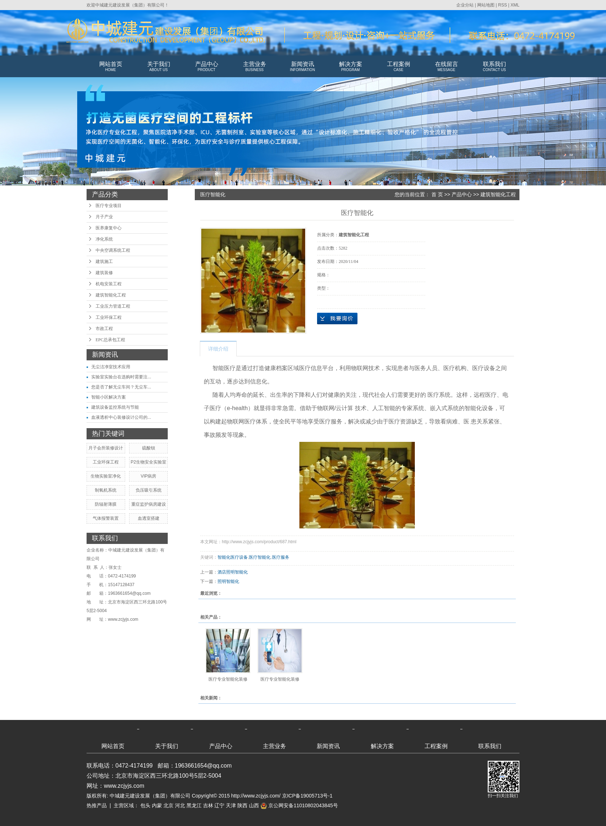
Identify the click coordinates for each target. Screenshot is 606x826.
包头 (145, 805)
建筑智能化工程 (111, 295)
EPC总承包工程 (110, 339)
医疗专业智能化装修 (227, 679)
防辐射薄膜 (106, 504)
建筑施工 (104, 261)
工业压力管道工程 (113, 306)
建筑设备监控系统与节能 (115, 407)
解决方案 (350, 67)
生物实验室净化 (106, 476)
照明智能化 (228, 581)
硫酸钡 (148, 448)
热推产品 (97, 805)
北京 (168, 805)
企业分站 (465, 5)
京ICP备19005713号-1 (307, 796)
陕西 (242, 805)
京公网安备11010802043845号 (299, 805)
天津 (231, 805)
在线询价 (337, 318)
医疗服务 (280, 557)
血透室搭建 (148, 518)
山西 (254, 805)
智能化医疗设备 (233, 557)
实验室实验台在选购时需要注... (121, 376)
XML (514, 5)
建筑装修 (104, 272)
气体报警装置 (106, 518)
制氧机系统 (106, 490)
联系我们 (494, 67)
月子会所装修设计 (105, 448)
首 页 (437, 194)
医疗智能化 (260, 557)
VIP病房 (148, 476)
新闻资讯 (302, 67)
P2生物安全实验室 (148, 462)
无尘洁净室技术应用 (110, 366)
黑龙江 (194, 805)
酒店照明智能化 (233, 572)
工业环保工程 (109, 317)
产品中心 (206, 67)
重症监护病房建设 (148, 504)
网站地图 (486, 5)
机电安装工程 (109, 283)
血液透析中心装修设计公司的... (121, 417)
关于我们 (159, 67)
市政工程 (104, 328)
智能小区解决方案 (108, 397)
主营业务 (254, 67)
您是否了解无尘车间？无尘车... (121, 387)
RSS (502, 5)
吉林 (208, 805)
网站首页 (111, 67)
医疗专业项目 (109, 205)
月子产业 (104, 216)
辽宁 (219, 805)
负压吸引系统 (149, 490)
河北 (180, 805)
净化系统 (104, 239)
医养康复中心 (109, 227)
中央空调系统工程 (113, 250)
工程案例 (398, 67)
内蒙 (157, 805)
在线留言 (446, 67)
